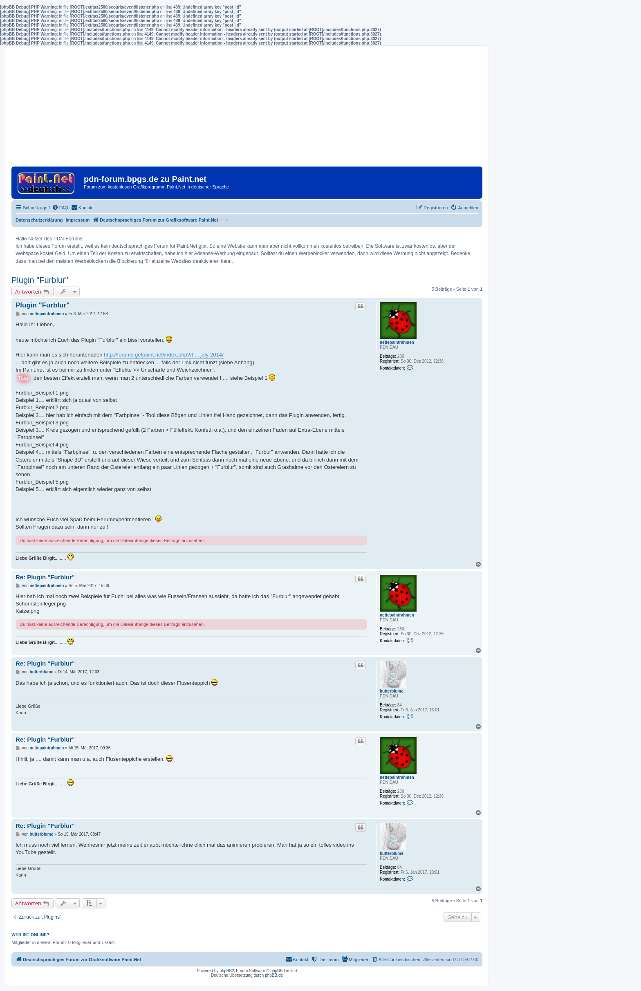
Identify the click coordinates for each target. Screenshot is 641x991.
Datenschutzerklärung (39, 219)
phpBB (226, 971)
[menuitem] (60, 208)
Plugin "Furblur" (39, 280)
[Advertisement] (246, 109)
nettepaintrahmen (397, 342)
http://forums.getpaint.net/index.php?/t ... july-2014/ (164, 355)
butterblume (391, 691)
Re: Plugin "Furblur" (45, 577)
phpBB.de (274, 975)
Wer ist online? (30, 934)
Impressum (78, 219)
